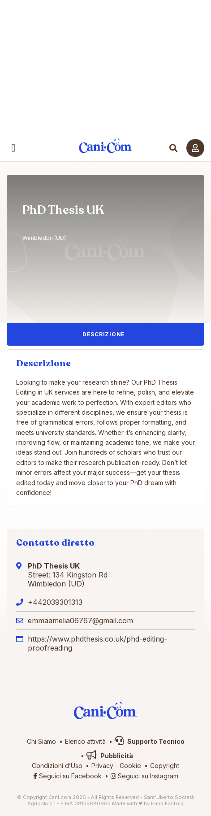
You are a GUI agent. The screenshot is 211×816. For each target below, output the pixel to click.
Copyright (164, 765)
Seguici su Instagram (144, 776)
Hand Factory (167, 803)
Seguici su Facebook (67, 776)
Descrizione (103, 334)
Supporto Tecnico (150, 741)
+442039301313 (55, 602)
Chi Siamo (41, 741)
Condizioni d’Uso (57, 765)
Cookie (130, 765)
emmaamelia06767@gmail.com (80, 620)
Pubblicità (109, 756)
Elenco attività (85, 741)
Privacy (102, 765)
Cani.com (105, 146)
